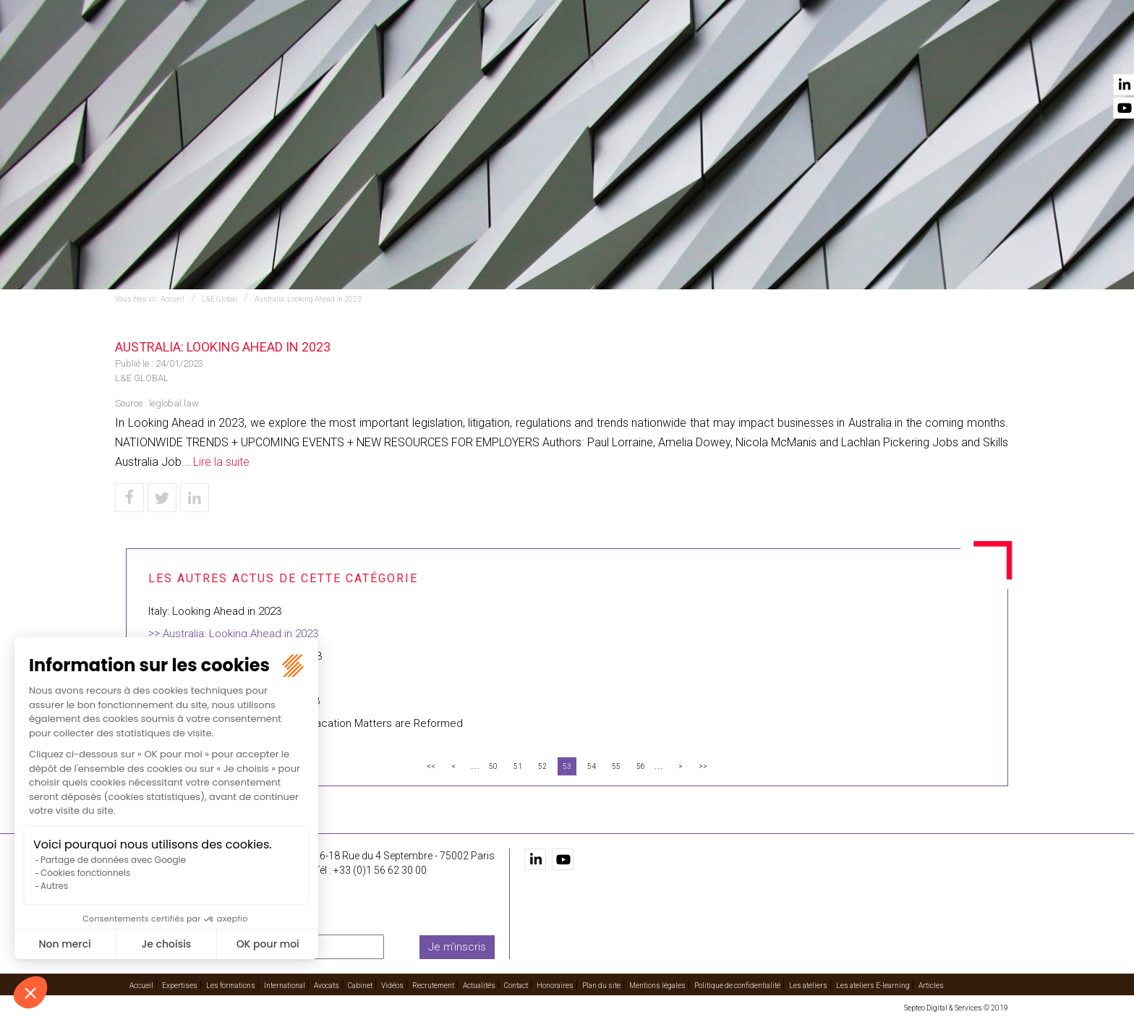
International (574, 51)
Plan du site (601, 986)
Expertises (391, 51)
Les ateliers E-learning (873, 986)
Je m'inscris (457, 946)
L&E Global (219, 299)
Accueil (326, 51)
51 (517, 766)
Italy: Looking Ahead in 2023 (214, 611)
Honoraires (555, 986)
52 (542, 766)
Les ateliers (808, 986)
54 (591, 766)
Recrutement (834, 51)
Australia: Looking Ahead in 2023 (308, 299)
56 (640, 766)
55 (616, 766)
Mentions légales (657, 986)
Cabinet (709, 51)
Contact (985, 51)
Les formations (477, 51)
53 (567, 766)
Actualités (916, 51)
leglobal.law (174, 403)
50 (493, 766)
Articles (931, 986)
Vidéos (764, 51)
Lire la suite (221, 462)
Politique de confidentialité (737, 986)
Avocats (650, 51)
